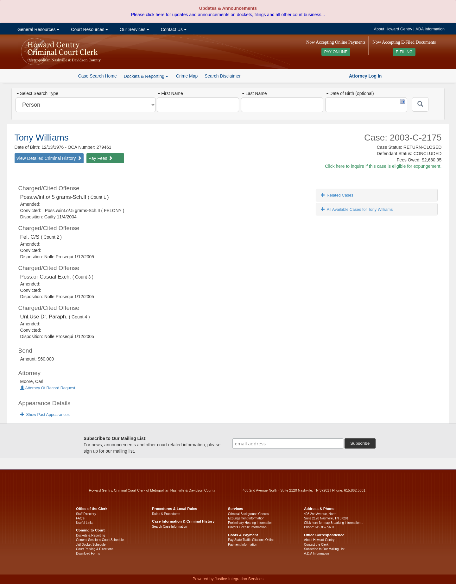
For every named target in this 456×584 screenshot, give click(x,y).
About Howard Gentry (393, 29)
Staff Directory (86, 514)
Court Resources (89, 29)
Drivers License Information (247, 527)
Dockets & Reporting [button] (146, 76)
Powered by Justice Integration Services (228, 579)
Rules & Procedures (166, 514)
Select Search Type (37, 93)
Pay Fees (100, 158)
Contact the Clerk (316, 544)
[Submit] (420, 104)
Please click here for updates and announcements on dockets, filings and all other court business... (228, 14)
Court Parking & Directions (94, 549)
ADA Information (430, 29)
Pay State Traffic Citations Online (251, 540)
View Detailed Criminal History (49, 158)
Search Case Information (169, 526)
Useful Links (84, 522)
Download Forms (88, 553)
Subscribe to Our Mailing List (324, 549)
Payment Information (242, 544)
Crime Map (187, 75)
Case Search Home (97, 75)
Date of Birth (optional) (350, 93)
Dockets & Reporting (90, 535)
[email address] (287, 443)
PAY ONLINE (336, 52)
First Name (170, 93)
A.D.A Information (316, 553)
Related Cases (337, 195)
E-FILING (404, 52)
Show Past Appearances (45, 414)
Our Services (133, 29)
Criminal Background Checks (248, 514)
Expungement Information (246, 518)
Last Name (254, 93)
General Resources (37, 29)
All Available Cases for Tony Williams (357, 209)
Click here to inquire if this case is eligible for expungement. (383, 166)
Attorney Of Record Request (47, 388)
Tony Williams (42, 137)
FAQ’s (80, 518)
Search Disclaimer (223, 75)
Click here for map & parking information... (333, 522)
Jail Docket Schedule (90, 544)
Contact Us (173, 29)
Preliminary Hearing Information (250, 522)
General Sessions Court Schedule (100, 540)
